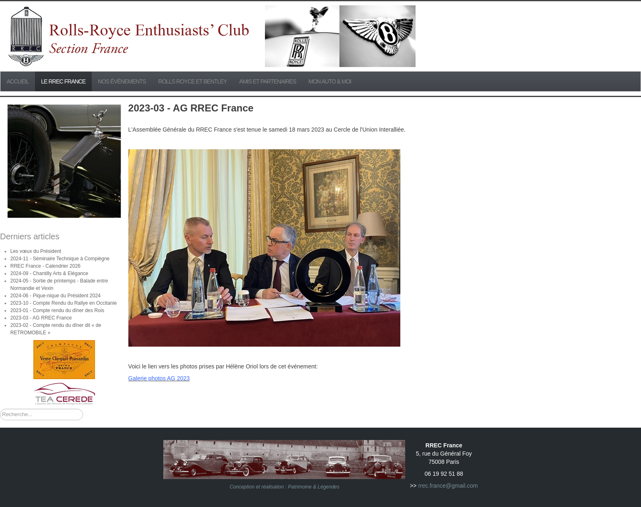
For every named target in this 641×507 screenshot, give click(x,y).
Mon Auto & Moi (330, 81)
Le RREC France (63, 81)
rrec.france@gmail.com (448, 485)
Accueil (18, 81)
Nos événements (122, 81)
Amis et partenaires (267, 81)
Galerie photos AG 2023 (159, 378)
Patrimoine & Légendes (313, 487)
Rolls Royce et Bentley (192, 81)
